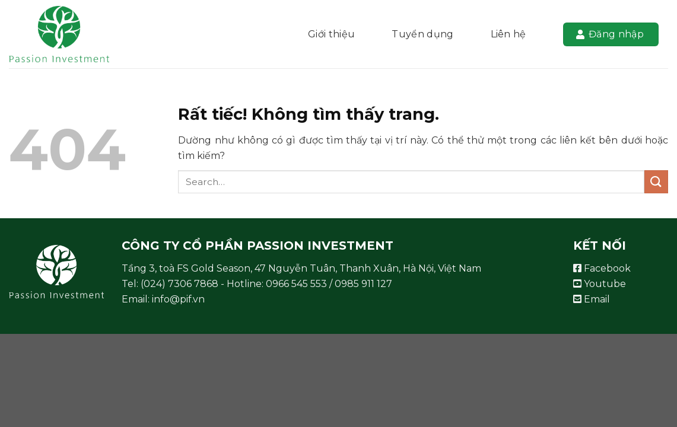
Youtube (599, 283)
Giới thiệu (331, 34)
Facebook (602, 268)
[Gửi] (656, 181)
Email (591, 299)
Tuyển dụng (422, 34)
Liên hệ (508, 34)
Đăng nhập (610, 34)
